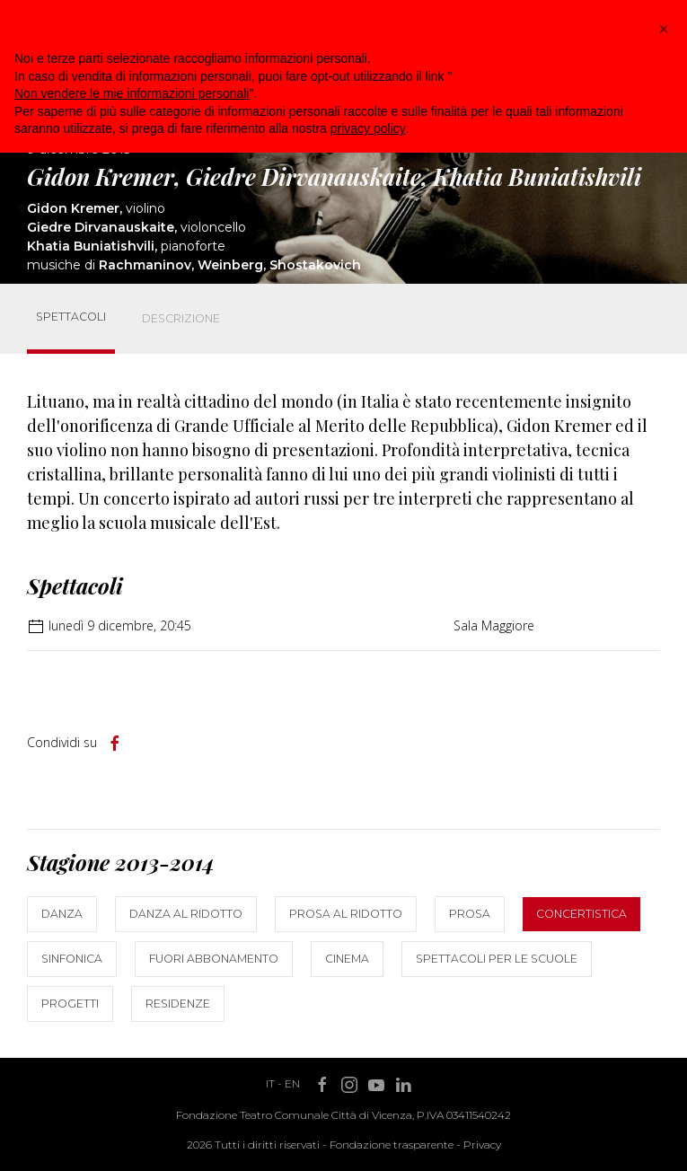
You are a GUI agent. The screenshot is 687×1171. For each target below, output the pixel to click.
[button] (663, 28)
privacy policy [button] (368, 128)
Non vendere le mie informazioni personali (131, 93)
